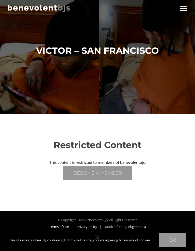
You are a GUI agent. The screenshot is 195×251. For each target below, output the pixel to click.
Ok (172, 240)
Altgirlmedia (137, 226)
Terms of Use (59, 226)
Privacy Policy (87, 226)
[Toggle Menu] (183, 8)
